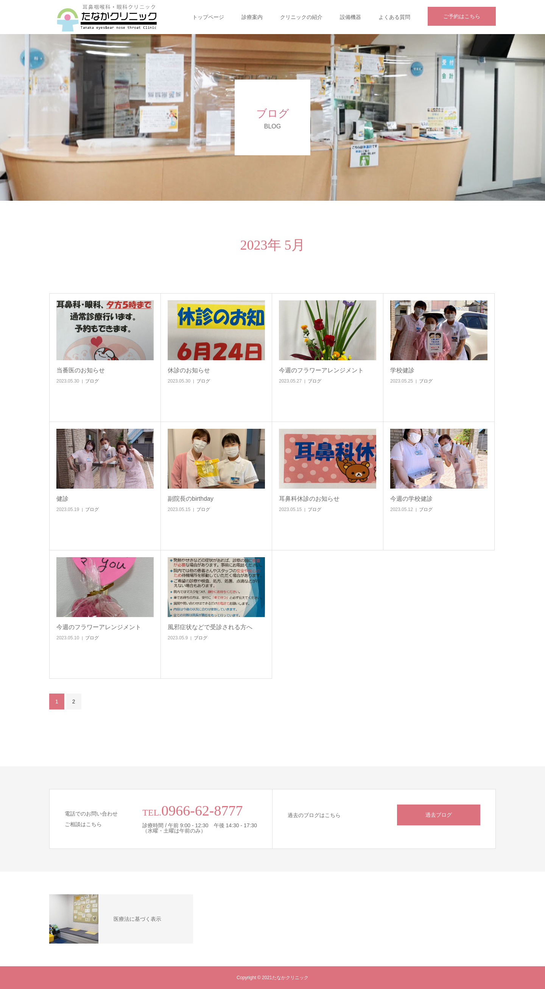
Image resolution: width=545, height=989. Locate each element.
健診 (62, 498)
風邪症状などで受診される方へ (210, 627)
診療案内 (252, 17)
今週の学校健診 (411, 498)
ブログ (92, 381)
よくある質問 (394, 17)
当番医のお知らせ (80, 370)
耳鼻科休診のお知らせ (309, 498)
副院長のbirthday (190, 498)
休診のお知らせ (189, 370)
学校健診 (402, 370)
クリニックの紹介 (301, 17)
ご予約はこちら (461, 16)
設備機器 (350, 17)
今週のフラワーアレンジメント (321, 370)
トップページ (208, 17)
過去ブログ (438, 815)
